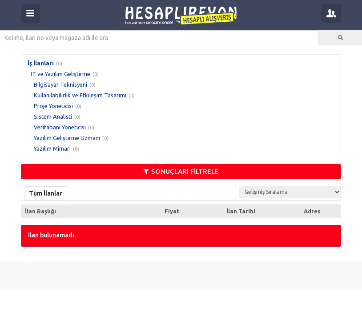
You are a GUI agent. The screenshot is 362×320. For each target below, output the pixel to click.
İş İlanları (41, 63)
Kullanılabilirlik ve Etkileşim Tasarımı (80, 95)
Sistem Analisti (53, 116)
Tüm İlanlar (45, 193)
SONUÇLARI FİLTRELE (181, 171)
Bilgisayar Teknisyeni (60, 84)
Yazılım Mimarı (52, 148)
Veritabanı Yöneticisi (60, 127)
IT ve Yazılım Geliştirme (60, 74)
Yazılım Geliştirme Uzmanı (67, 138)
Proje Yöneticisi (53, 106)
